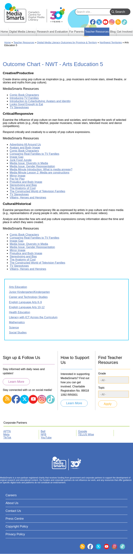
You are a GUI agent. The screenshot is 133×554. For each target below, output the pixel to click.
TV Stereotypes (19, 107)
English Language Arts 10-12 (27, 307)
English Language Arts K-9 (25, 302)
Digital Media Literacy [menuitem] (22, 31)
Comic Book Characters (24, 94)
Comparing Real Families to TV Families (34, 153)
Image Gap (16, 156)
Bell (43, 431)
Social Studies (17, 332)
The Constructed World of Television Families (37, 191)
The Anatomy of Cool (23, 188)
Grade (102, 373)
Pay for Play (17, 178)
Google (82, 431)
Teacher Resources (24, 42)
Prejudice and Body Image (26, 181)
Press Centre (15, 518)
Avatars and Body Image (25, 147)
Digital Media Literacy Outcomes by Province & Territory (67, 42)
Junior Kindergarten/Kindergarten (29, 292)
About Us (12, 503)
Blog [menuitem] (113, 31)
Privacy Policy (15, 534)
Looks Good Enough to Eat (26, 104)
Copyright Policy (17, 526)
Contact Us (13, 511)
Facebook (93, 20)
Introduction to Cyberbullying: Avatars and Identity (40, 101)
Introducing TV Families (24, 98)
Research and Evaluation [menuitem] (52, 31)
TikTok (124, 22)
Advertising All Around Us (25, 144)
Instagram (111, 22)
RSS (118, 22)
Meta (6, 434)
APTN (7, 431)
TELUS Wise (86, 434)
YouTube (105, 22)
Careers (11, 495)
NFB (43, 434)
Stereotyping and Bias (23, 185)
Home (7, 42)
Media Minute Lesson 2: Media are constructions (39, 172)
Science (14, 327)
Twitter (99, 22)
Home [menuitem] (4, 31)
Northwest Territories (111, 42)
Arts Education (18, 286)
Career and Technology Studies (28, 297)
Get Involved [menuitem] (124, 31)
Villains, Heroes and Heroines (28, 197)
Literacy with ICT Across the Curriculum (33, 317)
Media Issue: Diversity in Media (29, 163)
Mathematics (17, 322)
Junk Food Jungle (21, 160)
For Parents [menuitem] (76, 31)
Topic (101, 387)
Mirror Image (17, 175)
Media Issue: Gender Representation (32, 166)
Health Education (19, 312)
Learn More (16, 381)
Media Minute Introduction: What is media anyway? (41, 169)
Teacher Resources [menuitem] (97, 31)
